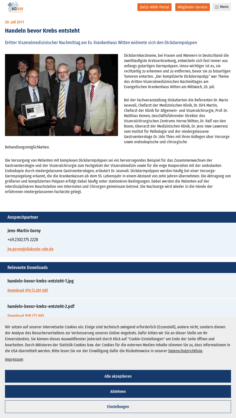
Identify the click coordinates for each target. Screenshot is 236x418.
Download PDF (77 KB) (25, 315)
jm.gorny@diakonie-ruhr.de (30, 249)
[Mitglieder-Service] (192, 7)
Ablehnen (118, 391)
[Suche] (130, 7)
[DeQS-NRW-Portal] (154, 7)
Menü (222, 6)
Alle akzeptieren (118, 376)
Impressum (14, 359)
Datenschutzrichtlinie (185, 350)
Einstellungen (118, 406)
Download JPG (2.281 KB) (27, 290)
